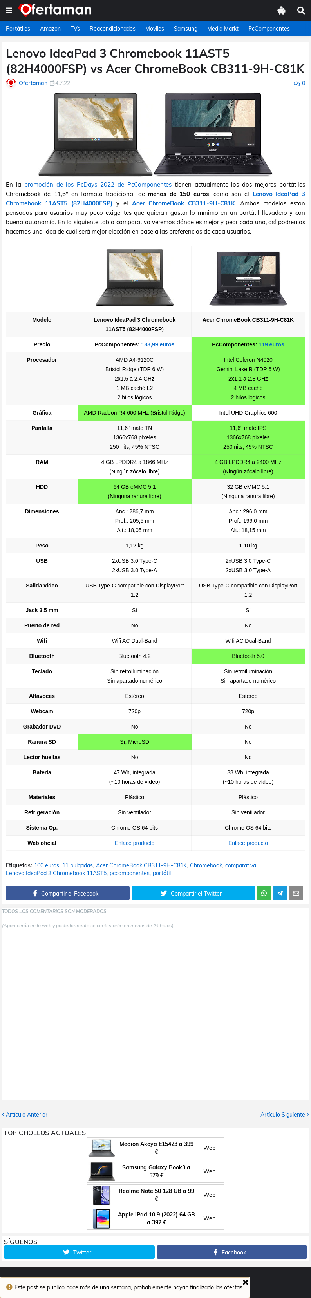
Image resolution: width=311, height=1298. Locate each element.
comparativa (240, 865)
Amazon (50, 28)
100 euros (46, 865)
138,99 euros (158, 344)
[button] (9, 10)
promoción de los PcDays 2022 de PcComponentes (98, 184)
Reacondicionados (113, 28)
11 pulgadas (77, 865)
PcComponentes (269, 28)
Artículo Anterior (26, 1114)
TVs (75, 28)
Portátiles (18, 28)
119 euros (271, 344)
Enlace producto (134, 843)
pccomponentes (130, 873)
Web (209, 1147)
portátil (162, 873)
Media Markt (223, 28)
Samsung (185, 28)
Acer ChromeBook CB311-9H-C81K (183, 203)
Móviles (154, 28)
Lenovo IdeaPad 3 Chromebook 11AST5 (56, 873)
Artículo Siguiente (282, 1114)
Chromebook (206, 865)
